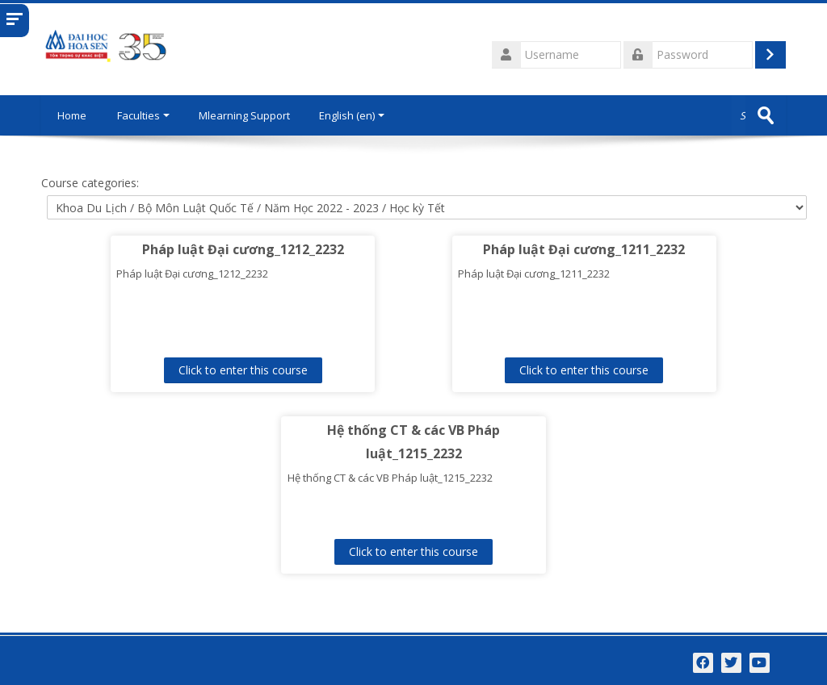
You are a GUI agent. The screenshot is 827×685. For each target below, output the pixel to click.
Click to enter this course (243, 370)
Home (71, 115)
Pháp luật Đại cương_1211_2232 (584, 249)
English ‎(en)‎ (351, 115)
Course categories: (90, 182)
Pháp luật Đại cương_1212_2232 (243, 249)
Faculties (143, 115)
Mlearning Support (244, 115)
